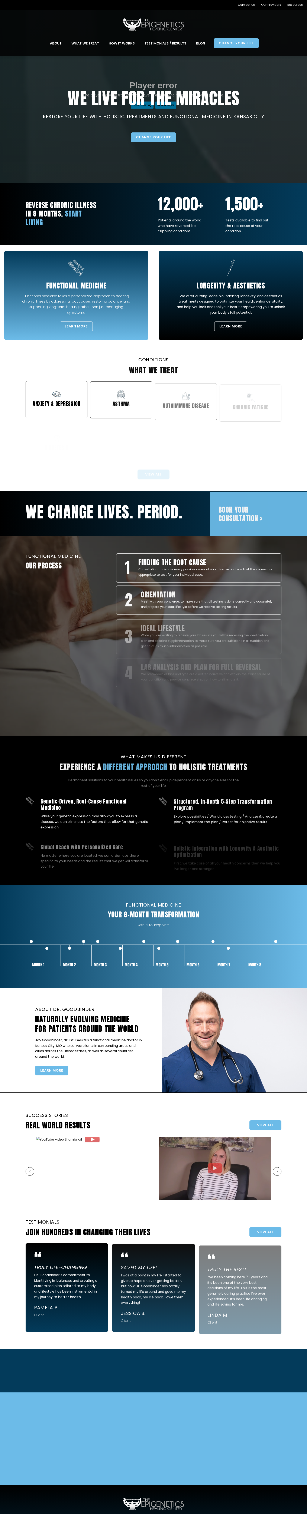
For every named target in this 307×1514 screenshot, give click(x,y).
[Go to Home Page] (153, 24)
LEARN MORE (71, 331)
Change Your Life (153, 137)
